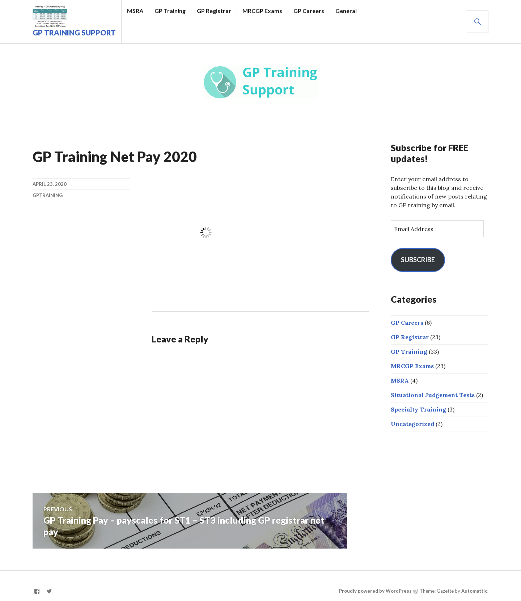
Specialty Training (418, 409)
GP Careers (308, 10)
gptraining (48, 195)
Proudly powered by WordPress (375, 591)
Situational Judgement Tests (433, 394)
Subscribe (418, 260)
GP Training (170, 10)
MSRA (135, 10)
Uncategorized (412, 423)
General (346, 10)
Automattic (474, 591)
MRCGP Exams (262, 10)
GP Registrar (214, 10)
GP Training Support (74, 32)
